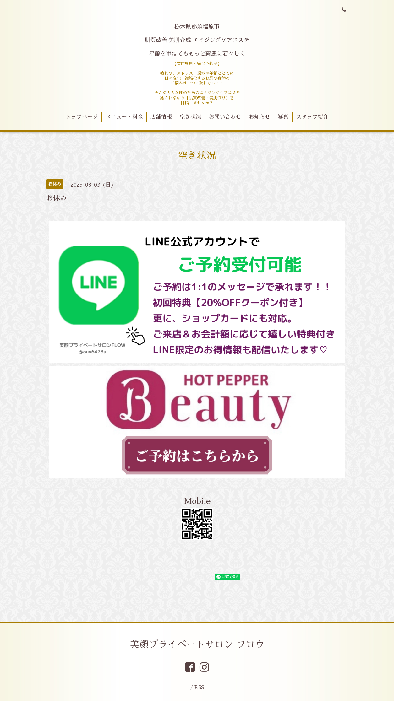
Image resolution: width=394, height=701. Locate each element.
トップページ (82, 117)
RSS (199, 687)
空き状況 (190, 117)
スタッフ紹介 (312, 117)
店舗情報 (161, 117)
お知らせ (259, 117)
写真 (283, 117)
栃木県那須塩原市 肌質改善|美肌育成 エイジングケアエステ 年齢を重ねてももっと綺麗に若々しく (197, 40)
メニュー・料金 (124, 117)
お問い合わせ (225, 117)
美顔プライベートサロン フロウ (197, 644)
